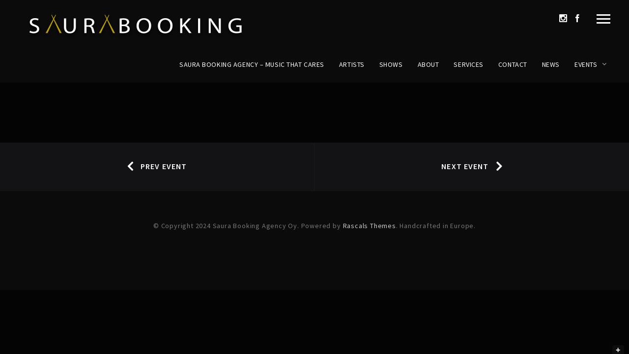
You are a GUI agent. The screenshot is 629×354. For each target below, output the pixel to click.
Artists (352, 64)
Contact (512, 64)
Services (468, 64)
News (551, 64)
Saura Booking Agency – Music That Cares (251, 64)
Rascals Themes (369, 225)
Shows (391, 64)
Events (585, 64)
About (428, 64)
